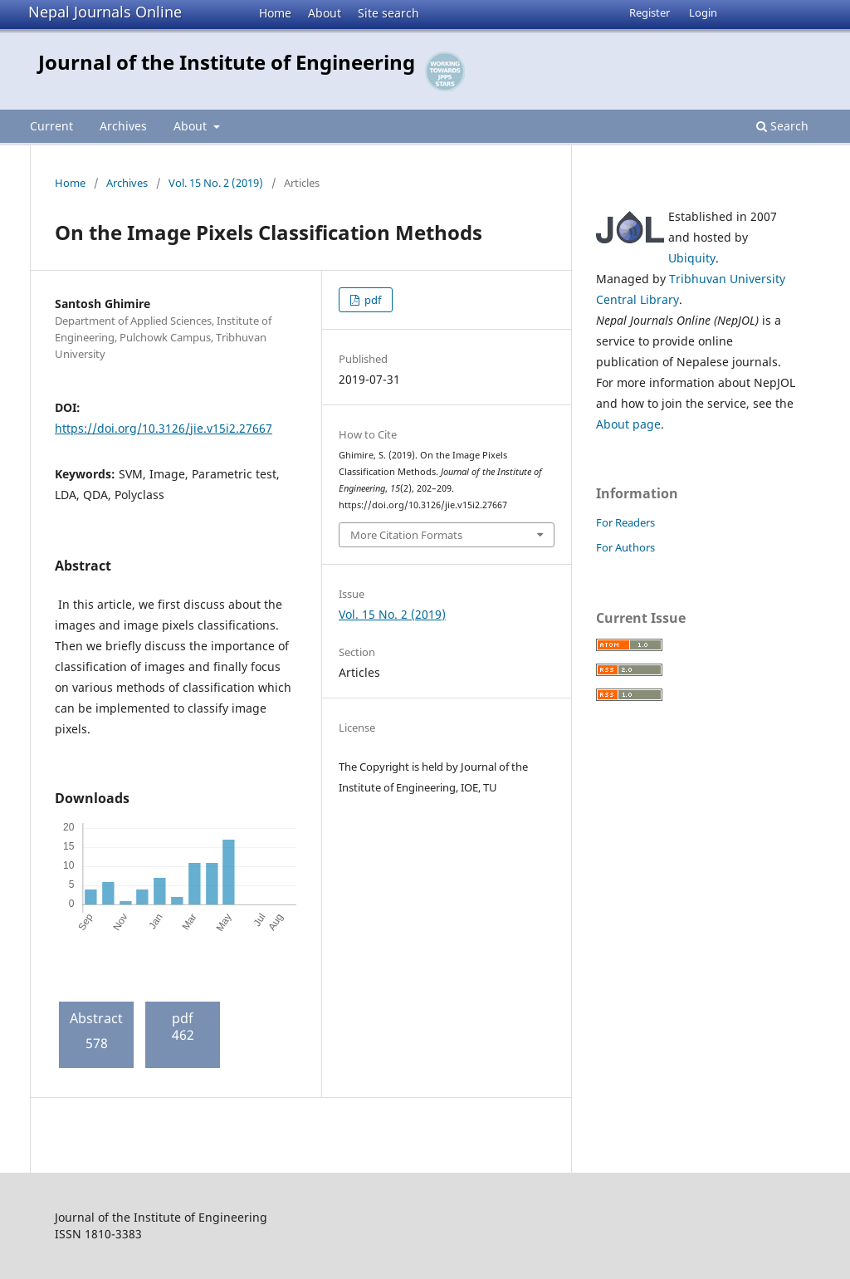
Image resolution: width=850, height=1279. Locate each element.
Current (51, 126)
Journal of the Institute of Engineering (226, 62)
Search (782, 126)
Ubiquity (692, 258)
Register (649, 12)
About (324, 13)
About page (628, 424)
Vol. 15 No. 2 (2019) (216, 182)
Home (275, 13)
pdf (371, 299)
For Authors (625, 547)
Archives (123, 126)
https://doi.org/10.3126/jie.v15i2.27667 (163, 428)
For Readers (625, 522)
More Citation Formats (406, 534)
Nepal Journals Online (105, 12)
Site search (388, 13)
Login (703, 12)
